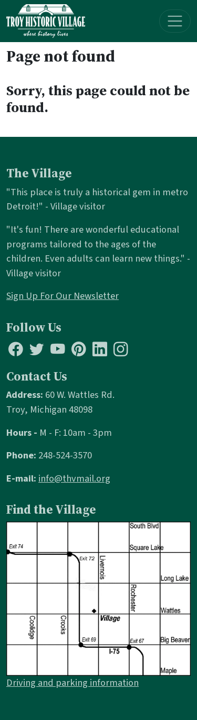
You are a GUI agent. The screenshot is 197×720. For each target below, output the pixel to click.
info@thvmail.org (74, 478)
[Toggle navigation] (175, 21)
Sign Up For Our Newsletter (62, 296)
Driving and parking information (72, 682)
